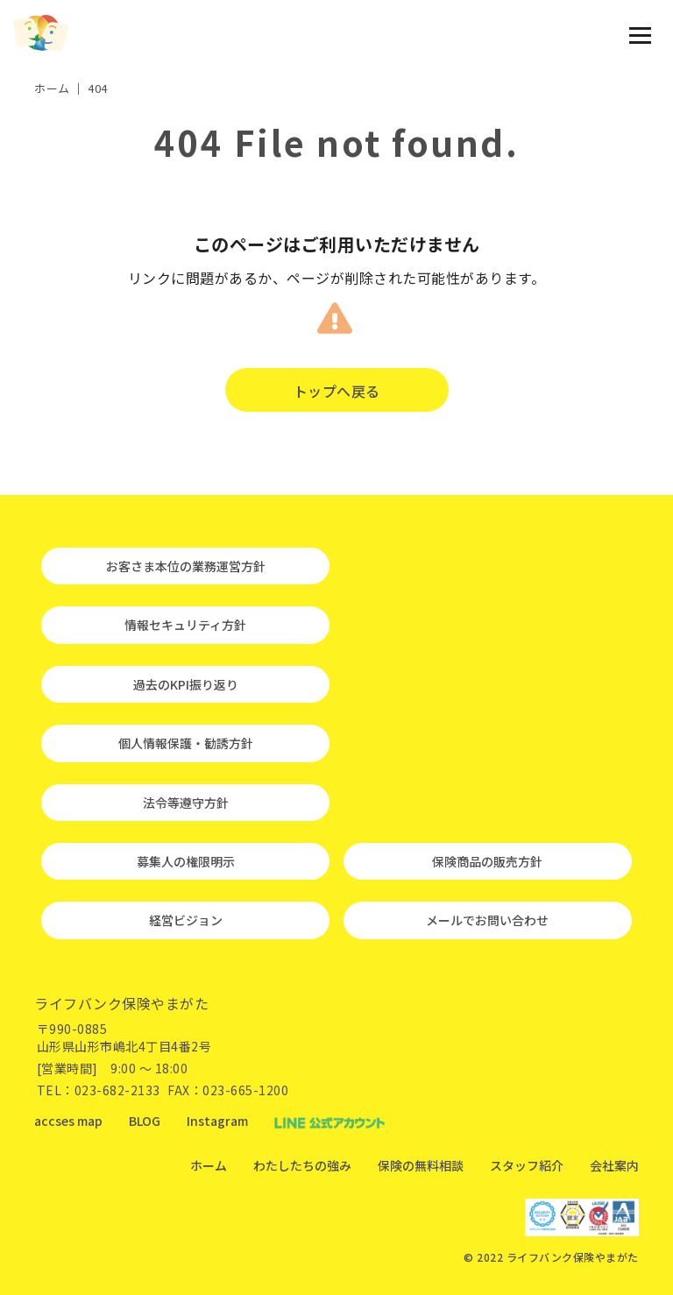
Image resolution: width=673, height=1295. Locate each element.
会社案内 (614, 1165)
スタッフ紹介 (526, 1165)
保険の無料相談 (421, 1165)
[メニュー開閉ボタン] (640, 35)
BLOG (144, 1120)
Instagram (217, 1120)
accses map (68, 1120)
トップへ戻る (337, 390)
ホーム (208, 1165)
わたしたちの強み (302, 1165)
